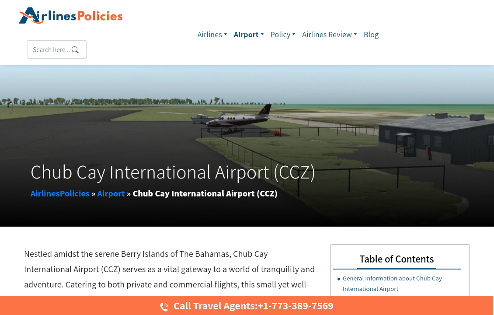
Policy (284, 34)
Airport (250, 34)
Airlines (214, 34)
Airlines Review (330, 34)
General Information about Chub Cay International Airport (392, 283)
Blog (371, 34)
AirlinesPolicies (60, 193)
